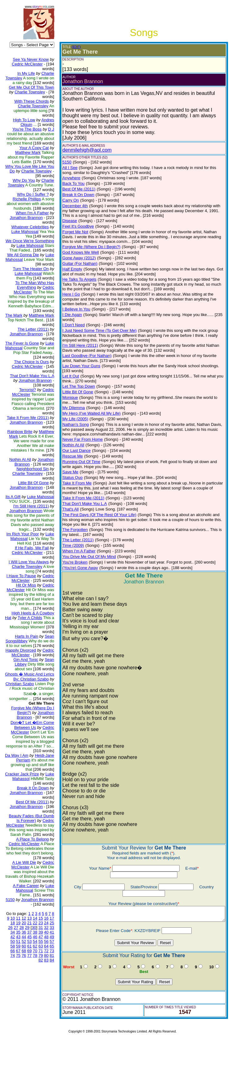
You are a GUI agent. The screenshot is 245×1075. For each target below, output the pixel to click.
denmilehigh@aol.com (82, 150)
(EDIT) (71, 47)
